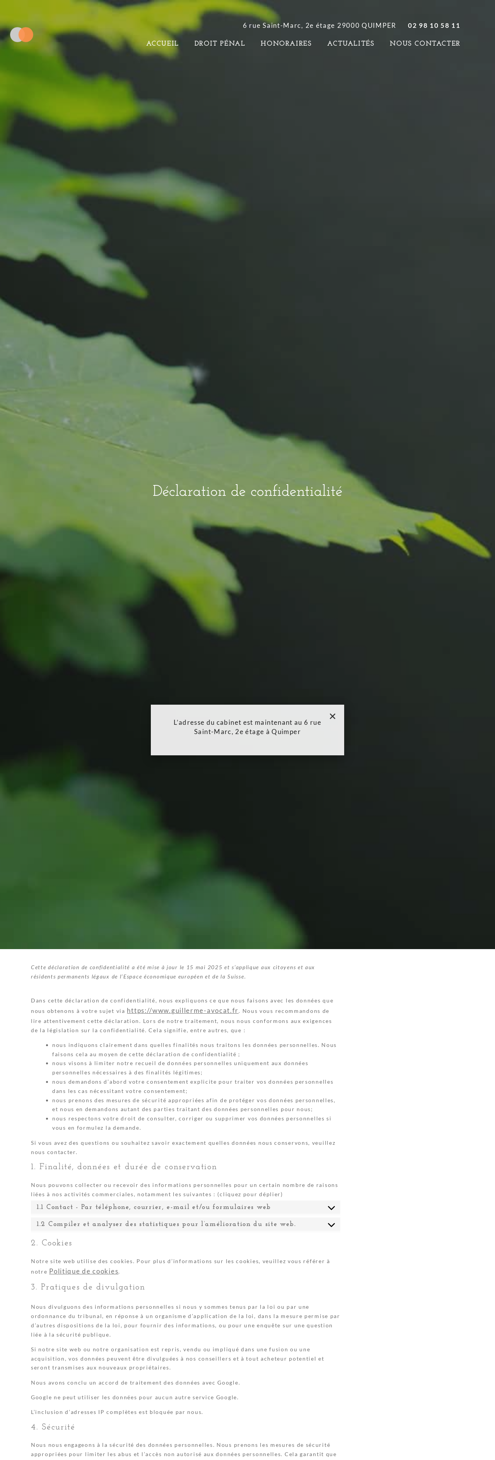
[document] (247, 730)
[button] (332, 716)
